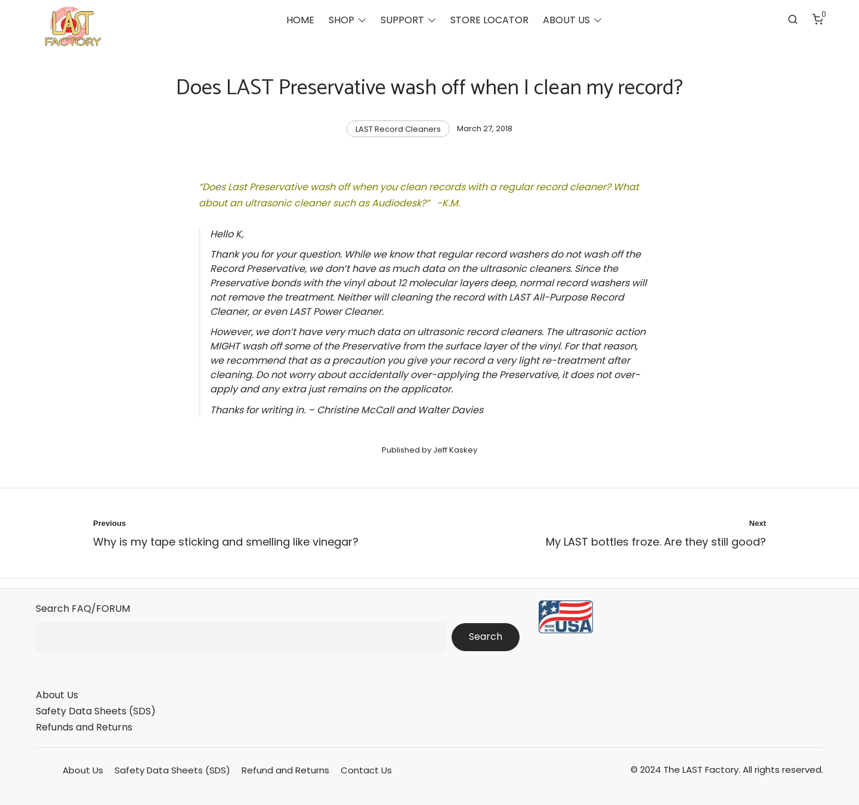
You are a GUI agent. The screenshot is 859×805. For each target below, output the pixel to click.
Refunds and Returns (84, 727)
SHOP (341, 21)
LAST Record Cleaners (398, 129)
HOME (300, 21)
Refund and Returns (285, 770)
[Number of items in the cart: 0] (817, 21)
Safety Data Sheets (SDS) (96, 711)
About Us (57, 695)
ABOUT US (566, 21)
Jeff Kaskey (455, 450)
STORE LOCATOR (489, 21)
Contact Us (366, 770)
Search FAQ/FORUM (83, 608)
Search (485, 636)
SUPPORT (402, 21)
